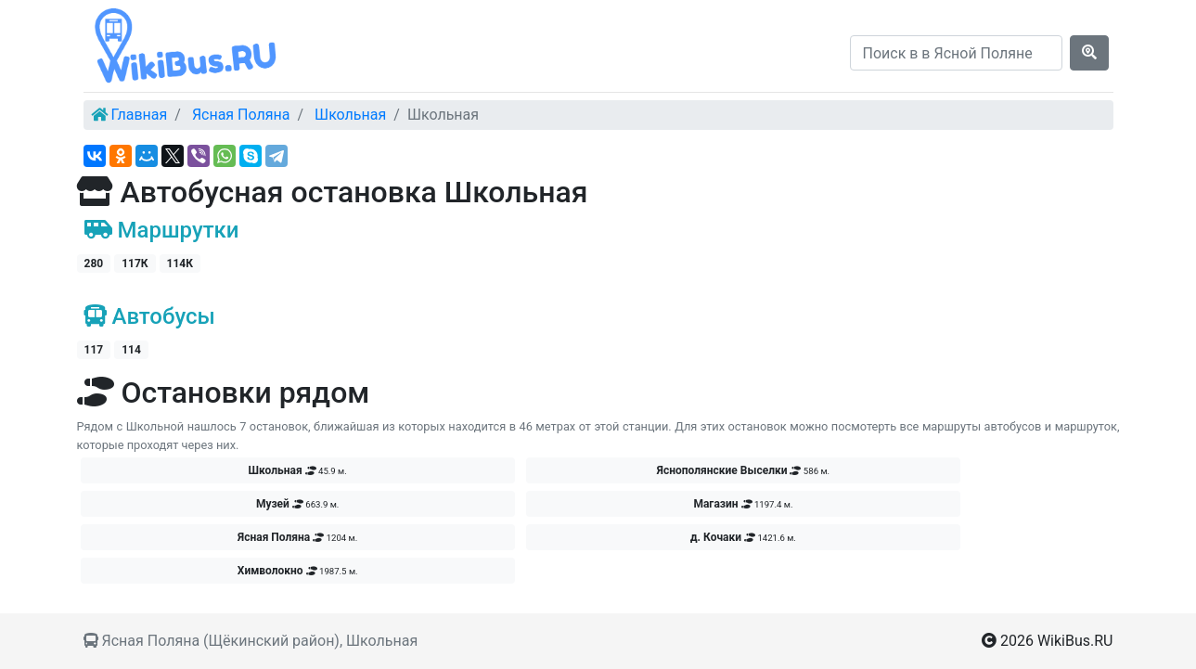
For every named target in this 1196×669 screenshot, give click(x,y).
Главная (138, 114)
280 (94, 263)
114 (131, 349)
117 (94, 349)
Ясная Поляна (241, 114)
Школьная (350, 114)
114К (180, 263)
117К (135, 263)
